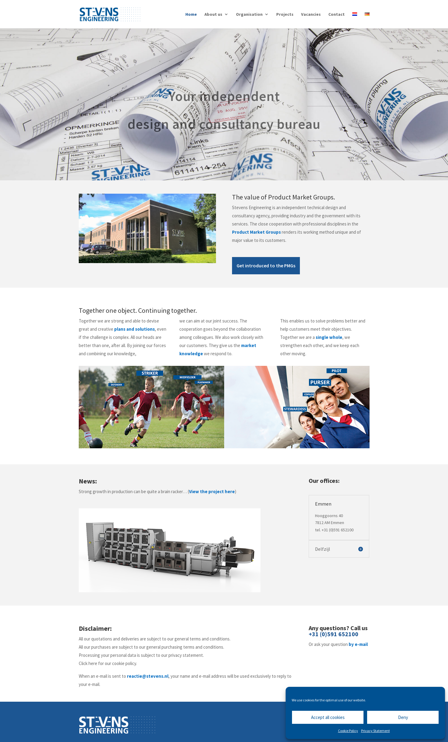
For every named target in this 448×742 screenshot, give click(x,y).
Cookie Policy (348, 730)
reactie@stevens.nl (147, 676)
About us (213, 14)
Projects (285, 14)
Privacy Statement (375, 730)
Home (191, 14)
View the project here (212, 491)
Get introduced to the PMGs (266, 265)
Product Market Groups (256, 232)
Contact (336, 14)
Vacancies (311, 14)
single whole (329, 337)
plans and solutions (134, 329)
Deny (403, 717)
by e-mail (358, 644)
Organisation (249, 14)
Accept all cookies (328, 717)
